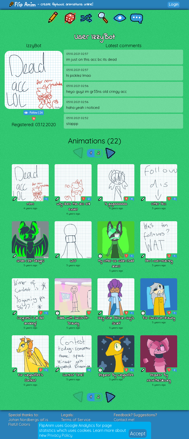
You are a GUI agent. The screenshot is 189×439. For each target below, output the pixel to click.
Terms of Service (76, 419)
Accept (137, 433)
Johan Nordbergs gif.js (28, 419)
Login (173, 4)
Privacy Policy (59, 435)
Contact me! (124, 419)
